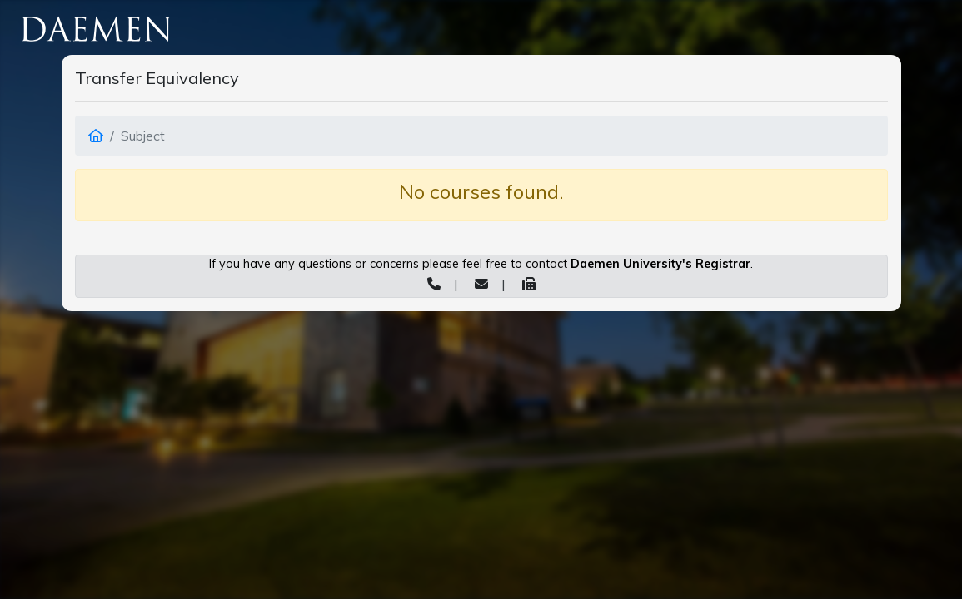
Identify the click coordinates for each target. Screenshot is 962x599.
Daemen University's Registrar (660, 263)
